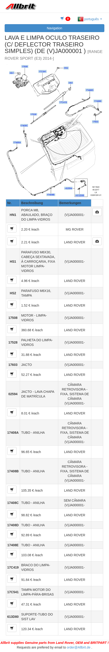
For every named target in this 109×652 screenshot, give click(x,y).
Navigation (54, 28)
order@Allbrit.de (78, 647)
